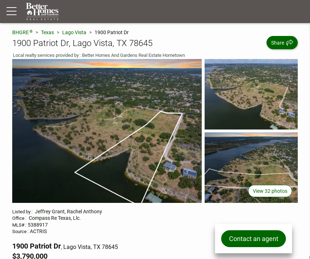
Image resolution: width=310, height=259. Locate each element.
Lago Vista (74, 32)
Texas (47, 32)
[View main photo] (106, 131)
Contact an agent (253, 238)
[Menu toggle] (11, 11)
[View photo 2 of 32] (251, 94)
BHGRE (22, 32)
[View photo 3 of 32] (251, 167)
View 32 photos (270, 191)
